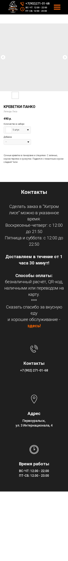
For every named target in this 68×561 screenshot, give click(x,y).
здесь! (34, 325)
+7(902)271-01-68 (37, 3)
